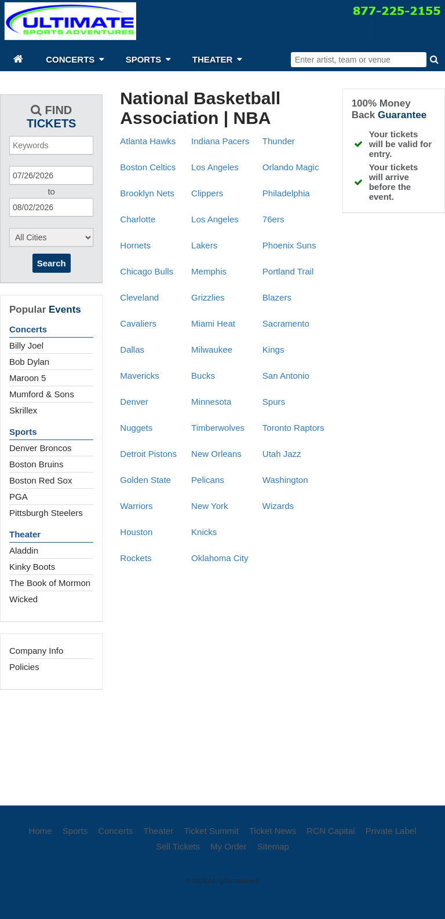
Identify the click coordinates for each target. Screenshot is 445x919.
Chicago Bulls (146, 271)
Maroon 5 (27, 378)
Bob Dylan (29, 362)
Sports (23, 432)
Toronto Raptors (293, 428)
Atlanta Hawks (148, 141)
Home (40, 831)
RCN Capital (331, 831)
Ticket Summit (211, 831)
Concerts (28, 329)
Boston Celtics (148, 167)
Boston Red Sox (40, 480)
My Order (228, 846)
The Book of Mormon (49, 583)
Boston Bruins (36, 464)
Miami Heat (213, 323)
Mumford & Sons (41, 394)
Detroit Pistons (148, 454)
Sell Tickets (178, 846)
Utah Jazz (281, 454)
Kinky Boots (32, 567)
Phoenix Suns (289, 245)
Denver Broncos (40, 448)
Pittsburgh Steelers (46, 513)
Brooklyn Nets (147, 193)
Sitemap (273, 846)
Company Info (36, 651)
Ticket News (272, 831)
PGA (18, 496)
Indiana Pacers (220, 141)
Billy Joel (26, 345)
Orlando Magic (290, 167)
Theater (25, 534)
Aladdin (23, 550)
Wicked (23, 599)
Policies (24, 667)
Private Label (391, 831)
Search (51, 263)
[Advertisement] (222, 745)
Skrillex (23, 410)
